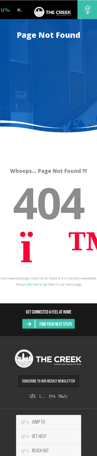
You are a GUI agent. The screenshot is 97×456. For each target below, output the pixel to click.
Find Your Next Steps (55, 324)
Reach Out (35, 451)
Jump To (33, 422)
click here (32, 284)
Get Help (33, 436)
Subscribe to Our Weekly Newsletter (48, 381)
